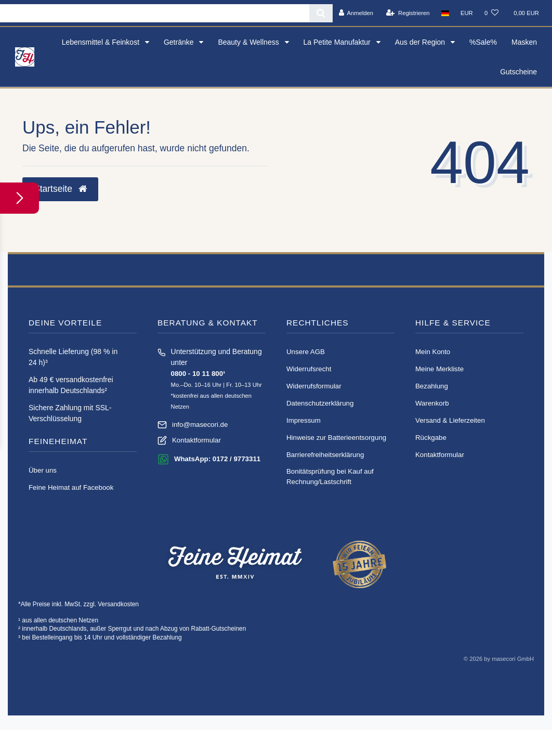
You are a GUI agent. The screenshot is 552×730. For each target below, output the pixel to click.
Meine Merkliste (439, 369)
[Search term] (154, 13)
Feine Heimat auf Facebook (71, 487)
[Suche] (321, 13)
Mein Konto (432, 352)
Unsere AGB (305, 352)
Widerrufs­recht (308, 369)
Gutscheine (518, 72)
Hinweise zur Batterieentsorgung (336, 437)
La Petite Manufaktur (338, 42)
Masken (524, 42)
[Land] (445, 13)
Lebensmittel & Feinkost (101, 42)
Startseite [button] (60, 189)
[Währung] (467, 13)
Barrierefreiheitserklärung (325, 455)
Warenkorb (432, 403)
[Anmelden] (356, 13)
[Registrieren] (407, 13)
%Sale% (483, 42)
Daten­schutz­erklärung (319, 403)
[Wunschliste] (491, 13)
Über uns (43, 470)
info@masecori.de (200, 424)
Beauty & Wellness (249, 42)
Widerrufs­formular (313, 386)
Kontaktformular (196, 440)
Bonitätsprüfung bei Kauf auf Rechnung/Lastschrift (330, 476)
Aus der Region (421, 42)
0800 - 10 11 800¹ (198, 373)
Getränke (179, 42)
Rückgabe (430, 437)
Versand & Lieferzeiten (450, 420)
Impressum (303, 420)
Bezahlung (431, 386)
